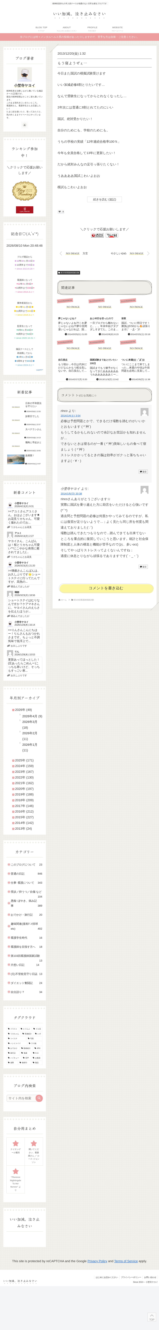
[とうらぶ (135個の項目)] (25, 1029)
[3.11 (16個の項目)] (37, 1053)
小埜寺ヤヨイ (24, 85)
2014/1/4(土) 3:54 (70, 415)
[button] (39, 1098)
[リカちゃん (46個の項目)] (14, 1034)
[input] (23, 1098)
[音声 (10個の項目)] (26, 1058)
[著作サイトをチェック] (24, 125)
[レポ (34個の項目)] (38, 1034)
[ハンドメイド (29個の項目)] (17, 1043)
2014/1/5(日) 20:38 (71, 493)
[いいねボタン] (59, 211)
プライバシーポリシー (131, 1277)
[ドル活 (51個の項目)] (37, 1029)
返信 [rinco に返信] (143, 471)
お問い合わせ (150, 1277)
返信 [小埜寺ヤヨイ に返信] (143, 567)
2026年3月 (29, 722)
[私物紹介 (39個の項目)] (27, 1034)
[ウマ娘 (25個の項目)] (35, 1043)
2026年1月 (29, 744)
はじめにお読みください (107, 1277)
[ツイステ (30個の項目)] (16, 1039)
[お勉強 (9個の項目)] (37, 1058)
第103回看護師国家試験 (68, 273)
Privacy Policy (97, 1261)
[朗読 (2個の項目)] (37, 1063)
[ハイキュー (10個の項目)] (14, 1058)
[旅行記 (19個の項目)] (13, 1053)
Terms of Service (126, 1261)
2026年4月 (29, 716)
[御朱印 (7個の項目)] (24, 1063)
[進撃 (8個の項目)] (12, 1063)
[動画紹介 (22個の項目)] (26, 1048)
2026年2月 (29, 733)
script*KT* (39, 370)
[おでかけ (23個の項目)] (13, 1048)
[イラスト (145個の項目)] (13, 1029)
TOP (151, 1319)
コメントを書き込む (106, 588)
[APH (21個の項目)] (37, 1048)
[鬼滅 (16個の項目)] (25, 1053)
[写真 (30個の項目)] (34, 1039)
